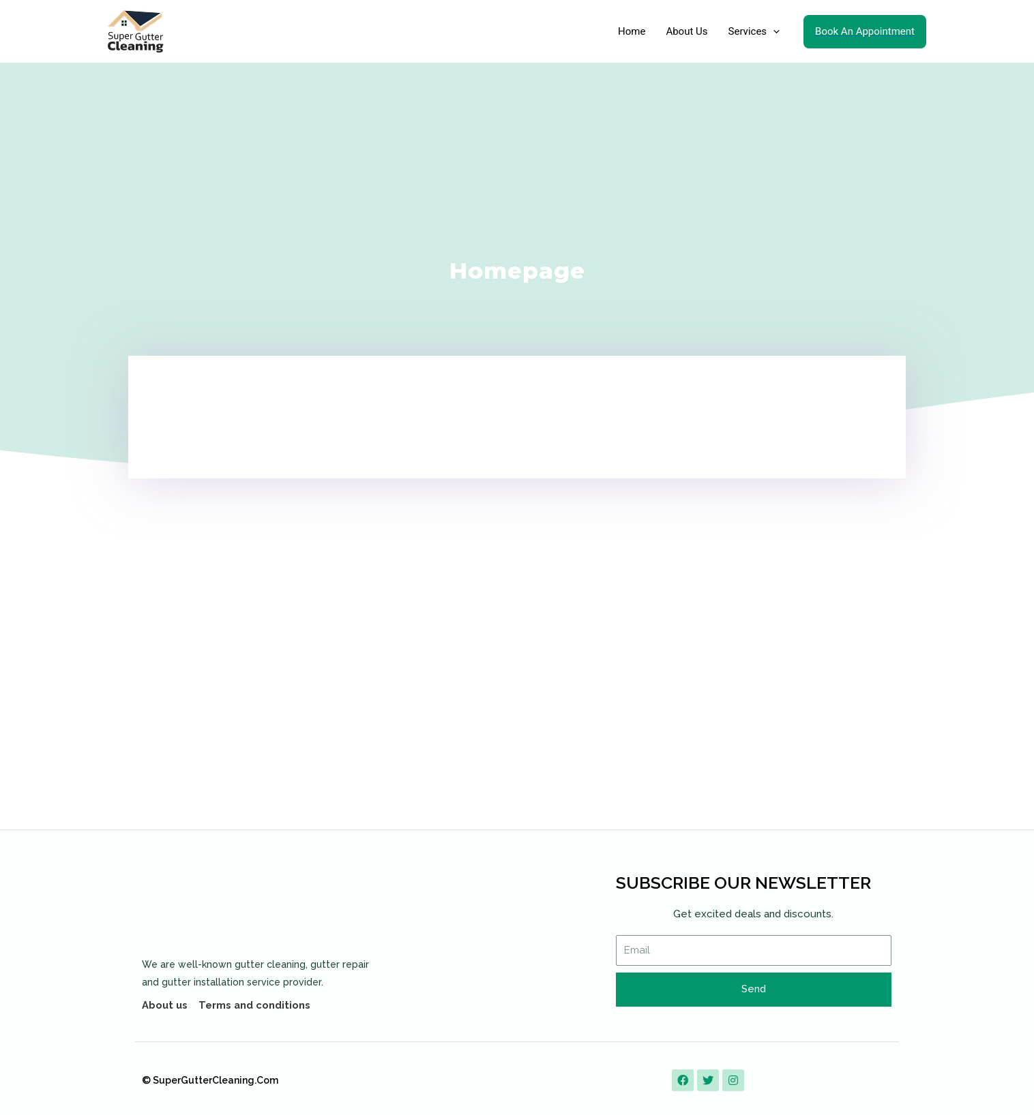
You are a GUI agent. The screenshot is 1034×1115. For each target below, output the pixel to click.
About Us (686, 31)
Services (754, 31)
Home (631, 31)
